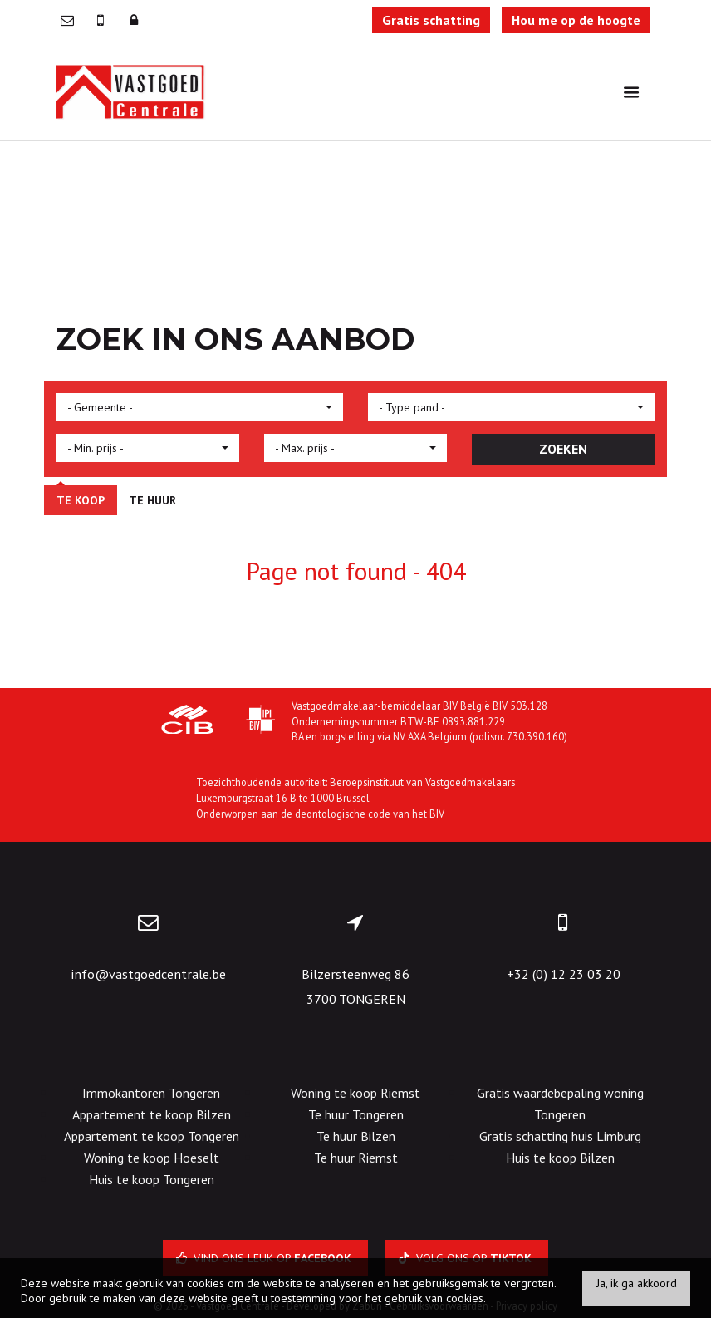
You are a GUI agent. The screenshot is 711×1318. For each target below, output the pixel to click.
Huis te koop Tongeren (151, 1179)
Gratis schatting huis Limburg (560, 1136)
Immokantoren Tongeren (151, 1092)
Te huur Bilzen (355, 1136)
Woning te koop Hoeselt (151, 1157)
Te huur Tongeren (356, 1114)
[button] (199, 407)
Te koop (80, 500)
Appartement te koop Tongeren (151, 1136)
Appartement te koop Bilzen (151, 1114)
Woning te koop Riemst (355, 1092)
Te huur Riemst (356, 1157)
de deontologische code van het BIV (362, 813)
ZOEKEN (563, 448)
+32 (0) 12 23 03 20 (563, 974)
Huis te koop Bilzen (560, 1157)
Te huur (152, 500)
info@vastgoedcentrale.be (148, 974)
